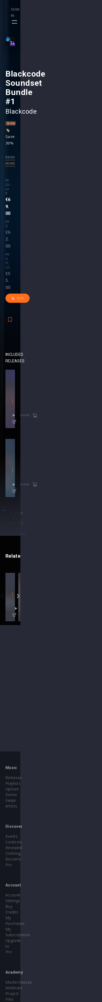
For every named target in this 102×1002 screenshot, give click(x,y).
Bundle (13, 186)
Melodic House (47, 420)
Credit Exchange (20, 936)
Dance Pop (22, 420)
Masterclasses (70, 860)
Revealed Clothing (73, 819)
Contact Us (67, 948)
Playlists (12, 813)
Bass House (29, 752)
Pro (29, 237)
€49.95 (81, 434)
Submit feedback (72, 942)
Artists (11, 830)
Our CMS (65, 919)
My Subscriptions (21, 878)
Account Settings (20, 860)
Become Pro (68, 824)
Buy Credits (16, 866)
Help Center (67, 925)
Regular (12, 237)
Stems (62, 878)
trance (76, 752)
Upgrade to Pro (19, 883)
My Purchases (18, 872)
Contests (65, 813)
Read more (15, 220)
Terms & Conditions (75, 931)
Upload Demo (18, 819)
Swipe (10, 824)
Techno (60, 752)
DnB (46, 752)
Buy (77, 242)
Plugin (62, 883)
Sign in (78, 9)
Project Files (68, 872)
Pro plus (52, 237)
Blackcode (21, 174)
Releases (13, 807)
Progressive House (51, 563)
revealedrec (51, 745)
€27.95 (81, 766)
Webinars (65, 866)
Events (63, 807)
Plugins (11, 931)
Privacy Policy (69, 936)
